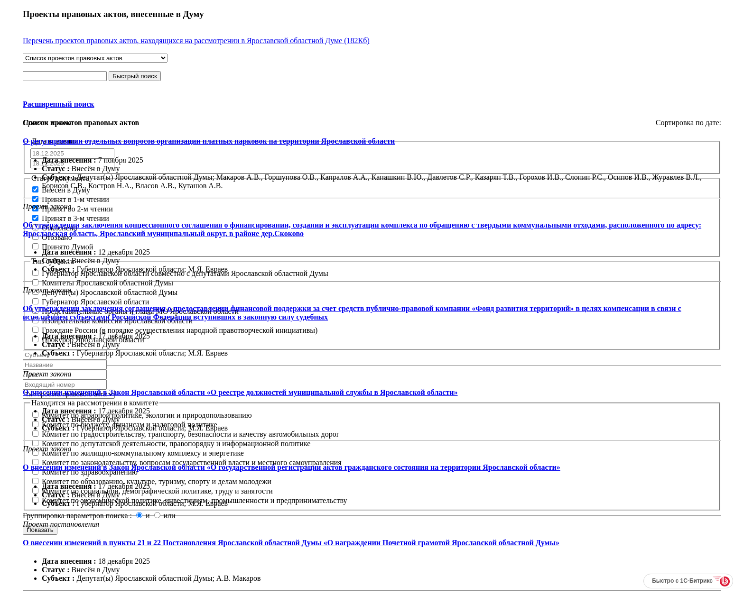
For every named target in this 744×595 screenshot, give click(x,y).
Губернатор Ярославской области (90, 302)
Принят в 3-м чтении (70, 218)
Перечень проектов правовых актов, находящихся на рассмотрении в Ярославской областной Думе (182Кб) (196, 41)
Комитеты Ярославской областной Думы (102, 283)
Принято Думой (62, 247)
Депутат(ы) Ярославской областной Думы (104, 292)
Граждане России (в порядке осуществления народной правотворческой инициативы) (174, 330)
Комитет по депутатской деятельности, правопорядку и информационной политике (171, 443)
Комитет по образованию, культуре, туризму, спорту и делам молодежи (151, 481)
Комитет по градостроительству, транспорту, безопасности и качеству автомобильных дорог (185, 434)
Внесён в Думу (61, 190)
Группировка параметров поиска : (78, 516)
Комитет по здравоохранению (85, 472)
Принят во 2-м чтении (72, 209)
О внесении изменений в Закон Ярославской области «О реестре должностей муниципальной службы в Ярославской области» (240, 392)
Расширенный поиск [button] (58, 104)
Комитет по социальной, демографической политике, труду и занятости (152, 491)
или (165, 516)
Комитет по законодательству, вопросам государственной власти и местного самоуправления (187, 462)
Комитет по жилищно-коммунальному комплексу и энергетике (138, 453)
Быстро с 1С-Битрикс (682, 580)
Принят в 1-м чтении (70, 199)
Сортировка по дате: (688, 123)
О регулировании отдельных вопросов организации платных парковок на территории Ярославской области (209, 141)
